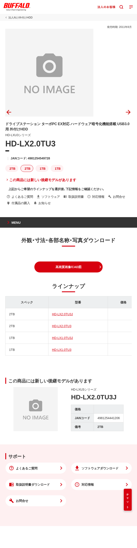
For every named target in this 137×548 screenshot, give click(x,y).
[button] (68, 266)
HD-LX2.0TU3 (61, 326)
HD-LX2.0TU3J (62, 314)
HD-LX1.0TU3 (61, 349)
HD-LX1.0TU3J (62, 337)
